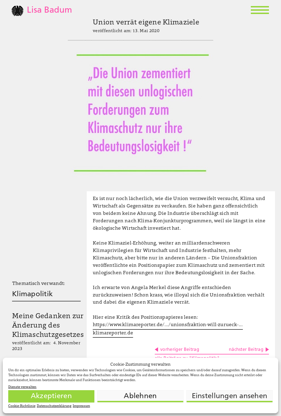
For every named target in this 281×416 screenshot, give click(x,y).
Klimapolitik (32, 294)
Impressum (81, 406)
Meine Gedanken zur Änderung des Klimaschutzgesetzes (48, 326)
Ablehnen (140, 396)
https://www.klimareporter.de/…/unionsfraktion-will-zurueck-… (168, 325)
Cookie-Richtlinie (21, 406)
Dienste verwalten (22, 387)
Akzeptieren (51, 396)
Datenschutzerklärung (54, 406)
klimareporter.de (113, 333)
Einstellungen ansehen (229, 396)
